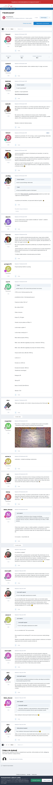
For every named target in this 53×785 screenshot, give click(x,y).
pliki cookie (18, 779)
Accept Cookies (36, 780)
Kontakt (28, 774)
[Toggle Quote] (16, 84)
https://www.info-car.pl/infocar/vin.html (29, 193)
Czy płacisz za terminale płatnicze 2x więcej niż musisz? (25, 2)
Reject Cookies (47, 780)
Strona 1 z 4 (20, 29)
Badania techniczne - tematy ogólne (24, 18)
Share (36, 17)
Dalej (12, 29)
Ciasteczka (34, 774)
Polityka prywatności (21, 774)
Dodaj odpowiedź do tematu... (16, 759)
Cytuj (19, 50)
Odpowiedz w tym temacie (42, 23)
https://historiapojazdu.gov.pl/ (21, 94)
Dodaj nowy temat (27, 23)
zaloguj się (46, 752)
